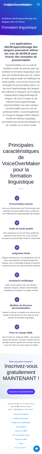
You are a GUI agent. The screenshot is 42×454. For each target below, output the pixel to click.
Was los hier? (29, 409)
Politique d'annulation (21, 418)
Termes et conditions (21, 414)
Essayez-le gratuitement (21, 391)
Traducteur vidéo (21, 439)
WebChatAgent (18, 409)
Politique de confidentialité (21, 422)
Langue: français (20, 447)
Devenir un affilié (21, 431)
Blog (21, 443)
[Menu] (38, 4)
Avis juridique (21, 427)
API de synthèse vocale (21, 435)
